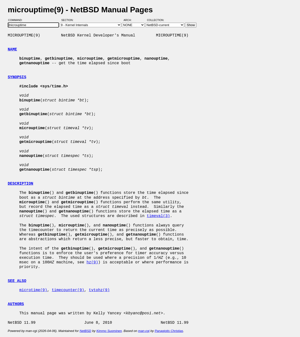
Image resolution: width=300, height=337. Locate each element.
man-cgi (143, 331)
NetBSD (85, 331)
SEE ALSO (17, 281)
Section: (68, 20)
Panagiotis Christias (169, 331)
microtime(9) (33, 290)
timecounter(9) (68, 290)
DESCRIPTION (20, 183)
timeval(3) (158, 216)
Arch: (130, 20)
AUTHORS (16, 304)
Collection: (155, 20)
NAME (12, 49)
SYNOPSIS (17, 77)
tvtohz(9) (99, 290)
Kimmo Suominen (109, 331)
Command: (16, 20)
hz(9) (92, 262)
